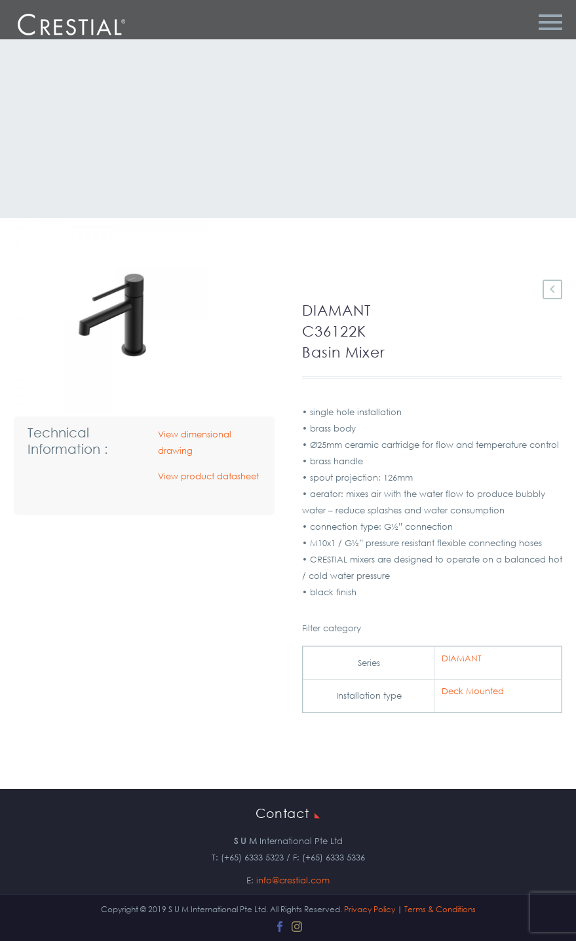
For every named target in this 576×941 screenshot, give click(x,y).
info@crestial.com (293, 880)
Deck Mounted (473, 691)
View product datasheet (208, 476)
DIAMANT (462, 658)
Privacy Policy (369, 909)
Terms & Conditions (440, 909)
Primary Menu (550, 22)
